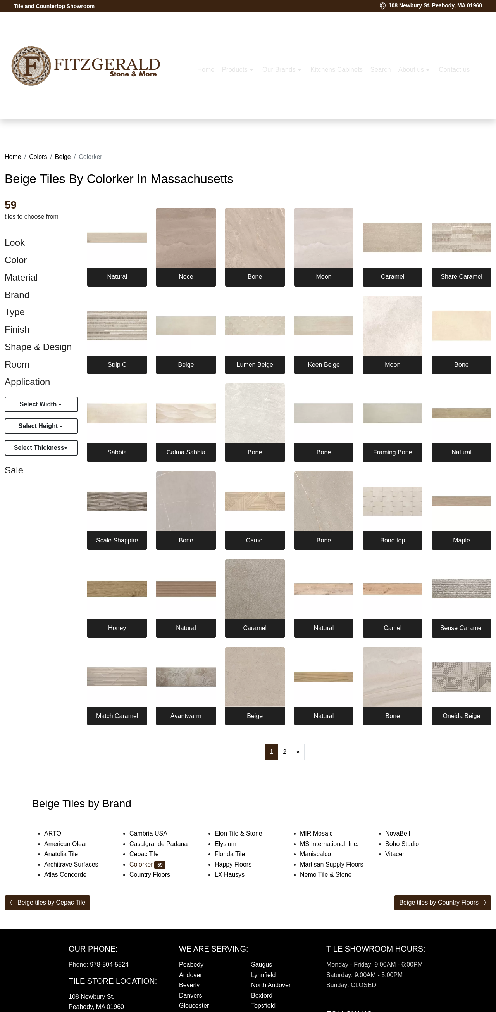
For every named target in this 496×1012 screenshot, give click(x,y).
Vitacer (401, 854)
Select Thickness (39, 447)
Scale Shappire (117, 540)
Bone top (392, 540)
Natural (117, 276)
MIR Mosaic (322, 833)
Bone (255, 276)
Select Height (39, 426)
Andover (190, 975)
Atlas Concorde (71, 874)
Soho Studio (409, 844)
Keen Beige (324, 364)
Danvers (190, 995)
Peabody (191, 964)
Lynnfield (263, 975)
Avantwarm (186, 716)
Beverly (189, 985)
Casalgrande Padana (164, 844)
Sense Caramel (461, 628)
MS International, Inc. (335, 844)
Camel (255, 540)
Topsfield (263, 1005)
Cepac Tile (150, 854)
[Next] (298, 752)
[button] (391, 125)
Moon (323, 276)
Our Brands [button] (185, 124)
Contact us (359, 124)
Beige (63, 157)
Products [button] (141, 124)
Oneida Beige (461, 716)
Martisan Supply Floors (337, 864)
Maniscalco (322, 854)
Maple (461, 540)
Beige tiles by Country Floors (439, 902)
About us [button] (317, 124)
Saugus (261, 964)
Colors (38, 157)
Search (286, 124)
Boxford (261, 995)
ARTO (57, 833)
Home (111, 124)
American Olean (73, 844)
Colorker (147, 864)
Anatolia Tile (67, 854)
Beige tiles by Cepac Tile (51, 902)
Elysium (230, 844)
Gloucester (194, 1005)
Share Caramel (461, 276)
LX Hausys (236, 874)
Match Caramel (117, 716)
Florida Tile (236, 854)
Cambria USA (154, 833)
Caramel (392, 276)
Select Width (38, 404)
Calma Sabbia (186, 452)
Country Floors (157, 874)
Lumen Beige (255, 364)
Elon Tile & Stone (245, 833)
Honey (117, 628)
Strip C (117, 364)
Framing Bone (392, 452)
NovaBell (405, 833)
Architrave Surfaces (77, 864)
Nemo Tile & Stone (333, 874)
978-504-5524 (109, 964)
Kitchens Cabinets (242, 124)
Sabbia (117, 452)
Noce (186, 276)
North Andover (271, 985)
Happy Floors (239, 864)
